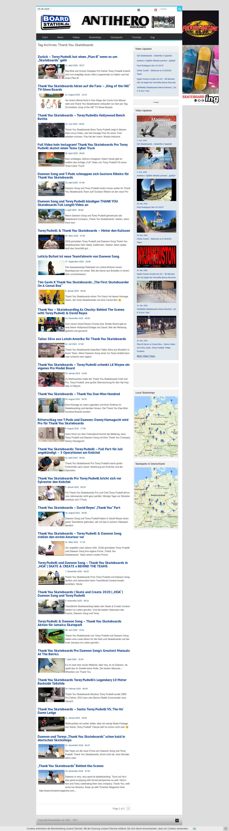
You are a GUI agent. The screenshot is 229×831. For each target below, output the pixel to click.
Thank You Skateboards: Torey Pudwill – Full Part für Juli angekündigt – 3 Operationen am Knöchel (80, 451)
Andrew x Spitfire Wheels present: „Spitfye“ (156, 60)
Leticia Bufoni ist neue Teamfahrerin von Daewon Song (78, 256)
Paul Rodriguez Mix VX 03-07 (150, 65)
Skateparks (117, 37)
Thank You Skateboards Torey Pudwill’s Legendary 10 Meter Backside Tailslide (82, 682)
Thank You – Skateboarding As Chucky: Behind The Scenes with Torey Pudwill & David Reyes (81, 311)
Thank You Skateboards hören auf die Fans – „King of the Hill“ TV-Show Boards (84, 88)
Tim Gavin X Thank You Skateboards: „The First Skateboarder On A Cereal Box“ (83, 284)
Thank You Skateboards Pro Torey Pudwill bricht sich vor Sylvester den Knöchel (79, 480)
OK (194, 828)
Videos (76, 37)
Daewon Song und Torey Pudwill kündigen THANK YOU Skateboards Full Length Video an (78, 203)
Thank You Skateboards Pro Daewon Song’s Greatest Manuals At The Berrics (84, 652)
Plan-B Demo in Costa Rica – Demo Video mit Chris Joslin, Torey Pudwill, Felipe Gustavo (156, 347)
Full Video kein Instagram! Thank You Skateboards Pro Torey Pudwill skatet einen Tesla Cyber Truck (82, 146)
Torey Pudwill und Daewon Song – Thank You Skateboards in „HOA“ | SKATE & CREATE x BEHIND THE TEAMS (83, 564)
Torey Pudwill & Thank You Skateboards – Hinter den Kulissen (84, 230)
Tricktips (136, 37)
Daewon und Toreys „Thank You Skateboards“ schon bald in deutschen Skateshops (81, 738)
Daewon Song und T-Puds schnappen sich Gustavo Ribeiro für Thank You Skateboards (83, 176)
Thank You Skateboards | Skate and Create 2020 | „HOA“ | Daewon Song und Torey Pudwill (80, 594)
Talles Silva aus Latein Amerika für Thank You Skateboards (82, 339)
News (60, 37)
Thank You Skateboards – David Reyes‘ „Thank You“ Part (79, 507)
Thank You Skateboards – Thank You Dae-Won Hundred (79, 394)
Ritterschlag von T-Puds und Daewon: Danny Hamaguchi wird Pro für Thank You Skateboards (83, 421)
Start (45, 37)
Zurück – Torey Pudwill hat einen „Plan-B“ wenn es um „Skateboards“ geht (77, 58)
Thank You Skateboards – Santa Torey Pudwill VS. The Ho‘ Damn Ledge (80, 711)
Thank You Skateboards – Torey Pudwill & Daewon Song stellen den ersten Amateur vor (79, 535)
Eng (153, 37)
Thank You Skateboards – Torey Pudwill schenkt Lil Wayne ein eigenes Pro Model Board (84, 366)
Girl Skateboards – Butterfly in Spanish (154, 56)
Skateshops (95, 37)
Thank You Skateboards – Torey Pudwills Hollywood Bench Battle (81, 117)
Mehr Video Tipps (146, 356)
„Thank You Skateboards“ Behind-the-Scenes (71, 766)
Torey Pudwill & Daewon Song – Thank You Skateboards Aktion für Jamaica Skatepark (79, 623)
